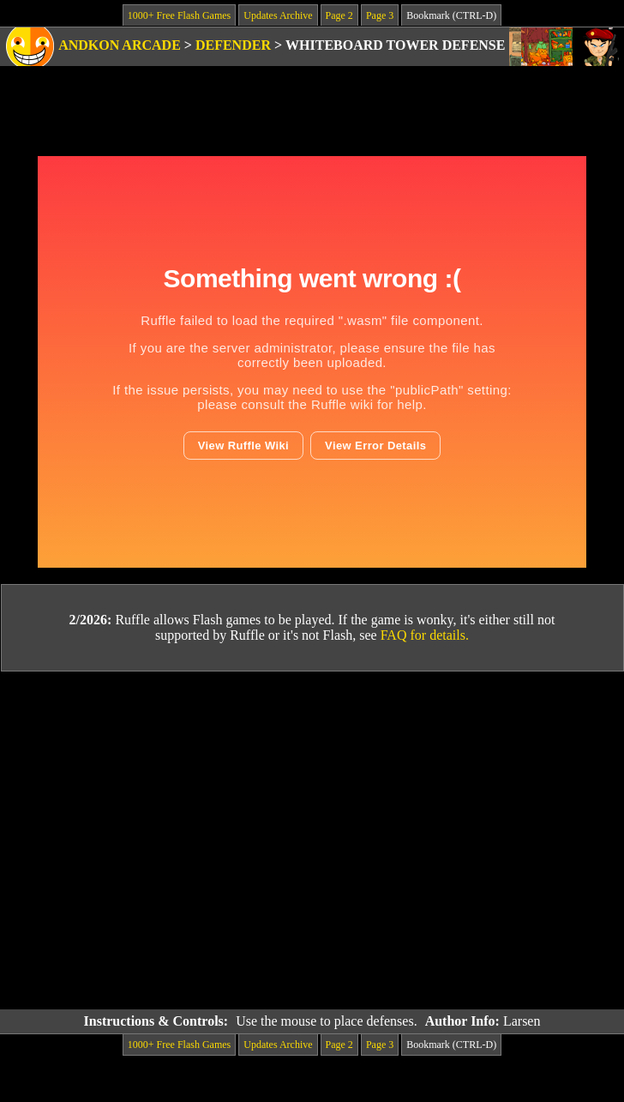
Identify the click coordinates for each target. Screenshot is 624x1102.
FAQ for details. (425, 635)
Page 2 (339, 15)
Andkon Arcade (119, 45)
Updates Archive (277, 15)
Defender (233, 45)
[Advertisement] (160, 841)
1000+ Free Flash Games (179, 15)
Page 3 (379, 15)
